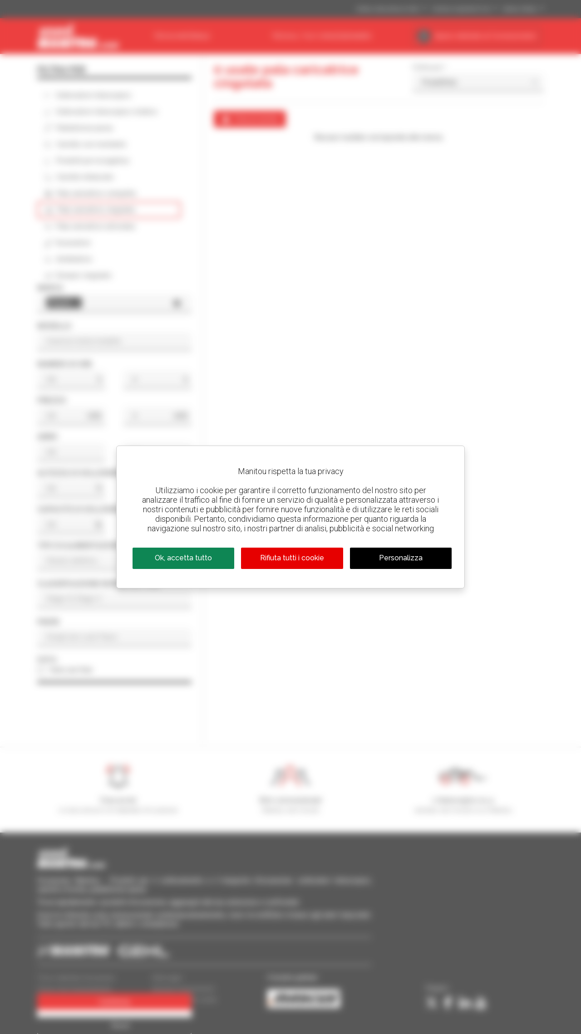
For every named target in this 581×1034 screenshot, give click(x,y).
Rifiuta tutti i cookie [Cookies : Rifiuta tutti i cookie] (292, 558)
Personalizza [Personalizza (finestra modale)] (401, 558)
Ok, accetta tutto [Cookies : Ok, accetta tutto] (183, 558)
